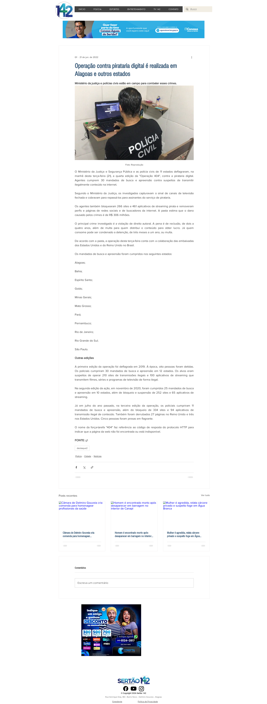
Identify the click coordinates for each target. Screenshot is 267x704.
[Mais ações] (192, 57)
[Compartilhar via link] (92, 467)
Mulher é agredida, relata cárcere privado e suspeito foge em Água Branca (183, 534)
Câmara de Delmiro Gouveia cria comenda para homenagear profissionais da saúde (78, 534)
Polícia (78, 456)
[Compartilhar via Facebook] (76, 467)
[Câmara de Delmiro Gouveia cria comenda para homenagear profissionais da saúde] (82, 514)
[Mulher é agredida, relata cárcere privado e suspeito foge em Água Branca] (186, 514)
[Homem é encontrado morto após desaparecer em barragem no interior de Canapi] (134, 514)
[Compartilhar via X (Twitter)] (84, 467)
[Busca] (197, 9)
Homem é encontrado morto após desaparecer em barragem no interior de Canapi (133, 534)
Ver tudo (205, 495)
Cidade (87, 456)
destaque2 (82, 448)
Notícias (98, 456)
